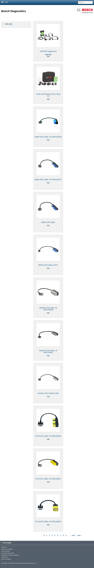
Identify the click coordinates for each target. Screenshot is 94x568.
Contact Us (4, 557)
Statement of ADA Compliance (10, 555)
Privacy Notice (5, 551)
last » (79, 535)
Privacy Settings (6, 559)
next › (74, 535)
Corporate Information (7, 553)
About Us (4, 547)
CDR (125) (8, 24)
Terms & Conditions (7, 549)
